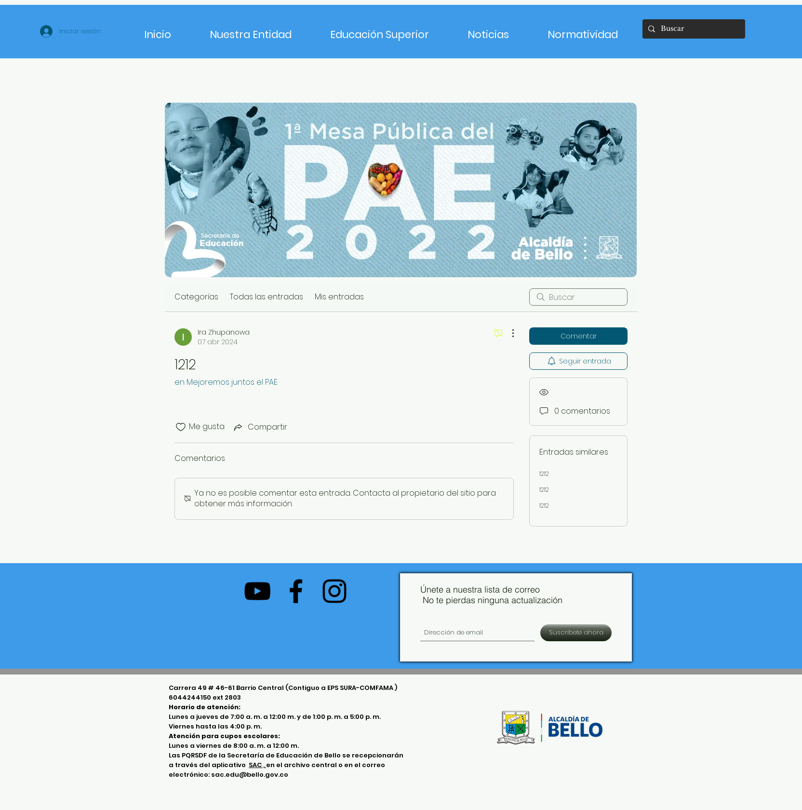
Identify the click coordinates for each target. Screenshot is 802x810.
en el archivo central (302, 765)
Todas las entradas (266, 296)
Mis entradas (339, 296)
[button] (379, 30)
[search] (578, 297)
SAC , (257, 765)
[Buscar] (693, 29)
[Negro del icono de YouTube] (257, 591)
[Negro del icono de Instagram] (334, 591)
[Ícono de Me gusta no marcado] (180, 427)
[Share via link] (259, 427)
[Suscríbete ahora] (576, 632)
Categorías (196, 296)
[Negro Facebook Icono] (296, 591)
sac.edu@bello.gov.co (249, 774)
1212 (544, 474)
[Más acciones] (508, 333)
